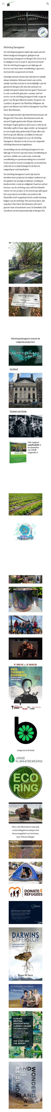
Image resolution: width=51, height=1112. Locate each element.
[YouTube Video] (26, 223)
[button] (3, 3)
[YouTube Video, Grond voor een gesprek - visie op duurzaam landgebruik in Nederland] (25, 478)
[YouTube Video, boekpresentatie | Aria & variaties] (25, 560)
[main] (26, 129)
